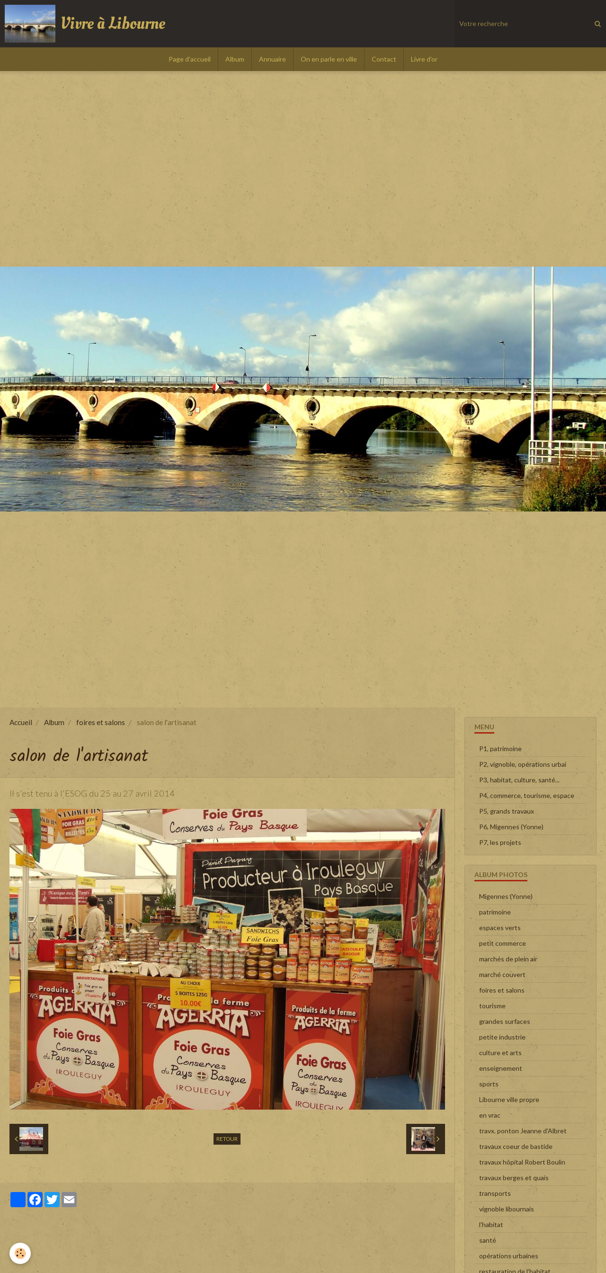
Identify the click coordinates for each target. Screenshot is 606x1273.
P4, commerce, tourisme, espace (526, 795)
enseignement (500, 1068)
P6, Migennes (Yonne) (511, 827)
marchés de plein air (508, 959)
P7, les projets (500, 842)
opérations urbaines (508, 1256)
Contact (384, 59)
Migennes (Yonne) (506, 896)
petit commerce (502, 943)
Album (234, 59)
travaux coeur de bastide (516, 1146)
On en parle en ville (329, 59)
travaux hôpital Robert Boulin (522, 1162)
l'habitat (491, 1224)
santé (487, 1240)
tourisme (492, 1006)
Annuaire (272, 59)
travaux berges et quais (514, 1178)
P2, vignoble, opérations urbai (522, 764)
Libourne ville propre (509, 1099)
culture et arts (500, 1053)
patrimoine (495, 912)
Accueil (20, 722)
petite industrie (502, 1037)
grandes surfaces (504, 1021)
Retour (227, 1138)
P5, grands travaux (506, 811)
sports (489, 1084)
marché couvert (502, 974)
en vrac (489, 1115)
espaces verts (500, 927)
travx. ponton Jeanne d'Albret (523, 1131)
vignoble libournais (506, 1209)
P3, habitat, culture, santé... (519, 780)
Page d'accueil (190, 59)
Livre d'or (424, 59)
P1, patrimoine (500, 748)
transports (495, 1193)
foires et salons (100, 722)
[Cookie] (20, 1253)
